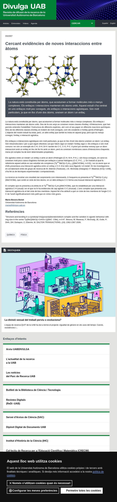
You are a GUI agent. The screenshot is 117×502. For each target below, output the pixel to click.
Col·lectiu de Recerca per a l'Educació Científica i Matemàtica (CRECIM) (80, 379)
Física (24, 235)
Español (105, 23)
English (112, 23)
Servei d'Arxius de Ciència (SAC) (57, 354)
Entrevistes (15, 23)
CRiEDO (77, 398)
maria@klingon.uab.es (15, 205)
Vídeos (25, 23)
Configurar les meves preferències (33, 490)
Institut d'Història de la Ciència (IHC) (80, 354)
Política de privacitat (80, 448)
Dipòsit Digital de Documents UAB (57, 375)
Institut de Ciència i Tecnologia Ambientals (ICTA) (101, 373)
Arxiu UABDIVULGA (13, 353)
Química (11, 235)
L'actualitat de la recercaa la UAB (13, 370)
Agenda (34, 23)
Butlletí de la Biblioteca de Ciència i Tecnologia (36, 354)
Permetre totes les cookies (81, 490)
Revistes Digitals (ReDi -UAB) (35, 374)
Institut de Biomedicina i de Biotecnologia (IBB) (102, 398)
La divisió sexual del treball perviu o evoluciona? (33, 320)
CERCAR (76, 23)
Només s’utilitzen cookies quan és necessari (39, 483)
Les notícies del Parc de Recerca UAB (13, 389)
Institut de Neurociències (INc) (102, 353)
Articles (6, 23)
